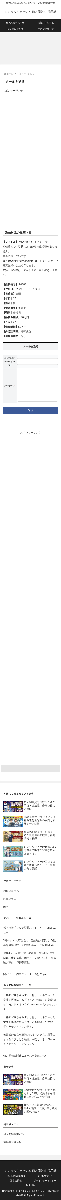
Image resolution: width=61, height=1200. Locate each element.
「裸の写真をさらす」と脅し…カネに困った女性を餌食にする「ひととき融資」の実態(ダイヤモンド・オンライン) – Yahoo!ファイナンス (30, 1002)
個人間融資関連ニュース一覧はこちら (25, 1055)
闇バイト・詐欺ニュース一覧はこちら (25, 974)
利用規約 (30, 1185)
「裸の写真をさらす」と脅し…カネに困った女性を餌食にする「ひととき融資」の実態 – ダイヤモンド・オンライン (29, 1022)
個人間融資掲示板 (13, 1134)
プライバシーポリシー (45, 1180)
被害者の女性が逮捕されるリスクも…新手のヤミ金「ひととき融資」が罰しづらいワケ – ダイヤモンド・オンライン (29, 1039)
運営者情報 (16, 1180)
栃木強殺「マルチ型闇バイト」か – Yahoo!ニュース (29, 930)
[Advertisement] (30, 125)
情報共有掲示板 (12, 1142)
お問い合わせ (45, 1175)
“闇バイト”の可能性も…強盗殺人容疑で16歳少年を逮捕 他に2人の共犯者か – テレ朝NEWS (30, 943)
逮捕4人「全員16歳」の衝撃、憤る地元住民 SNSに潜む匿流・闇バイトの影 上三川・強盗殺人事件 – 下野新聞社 (29, 958)
